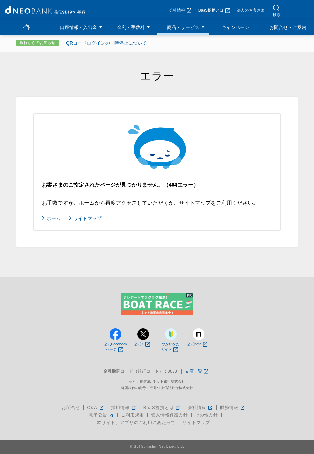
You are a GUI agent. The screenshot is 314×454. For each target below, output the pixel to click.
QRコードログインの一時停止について (106, 43)
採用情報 (124, 407)
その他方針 (206, 415)
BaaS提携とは (214, 10)
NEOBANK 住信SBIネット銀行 (45, 10)
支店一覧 (196, 371)
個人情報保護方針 (169, 415)
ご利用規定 (132, 415)
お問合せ (71, 407)
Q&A (95, 407)
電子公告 (101, 415)
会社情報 (180, 10)
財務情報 (232, 407)
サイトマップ (87, 218)
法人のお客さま (251, 10)
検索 (277, 15)
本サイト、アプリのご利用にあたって (136, 422)
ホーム (54, 218)
